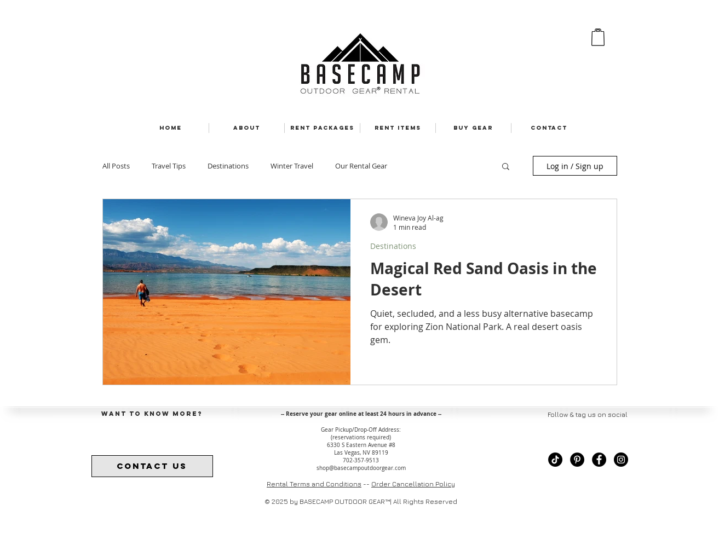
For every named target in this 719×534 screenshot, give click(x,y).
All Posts (116, 166)
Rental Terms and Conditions (314, 484)
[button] (506, 167)
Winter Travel (292, 166)
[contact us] (152, 466)
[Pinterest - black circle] (577, 459)
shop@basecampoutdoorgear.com (361, 468)
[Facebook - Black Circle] (599, 459)
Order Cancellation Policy (413, 484)
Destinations (228, 166)
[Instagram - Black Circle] (621, 459)
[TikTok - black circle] (555, 459)
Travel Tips (169, 166)
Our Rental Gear (361, 166)
